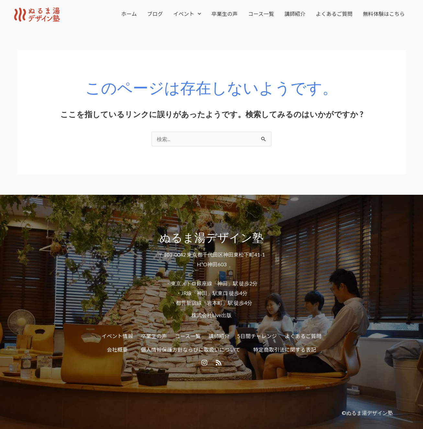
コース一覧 (261, 13)
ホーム (129, 13)
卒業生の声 (225, 13)
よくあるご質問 (334, 13)
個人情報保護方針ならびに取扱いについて (190, 349)
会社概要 (117, 349)
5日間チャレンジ (257, 336)
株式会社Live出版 (211, 315)
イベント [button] (187, 14)
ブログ (155, 13)
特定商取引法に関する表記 (284, 349)
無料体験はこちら (384, 13)
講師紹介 (294, 13)
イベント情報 (117, 336)
